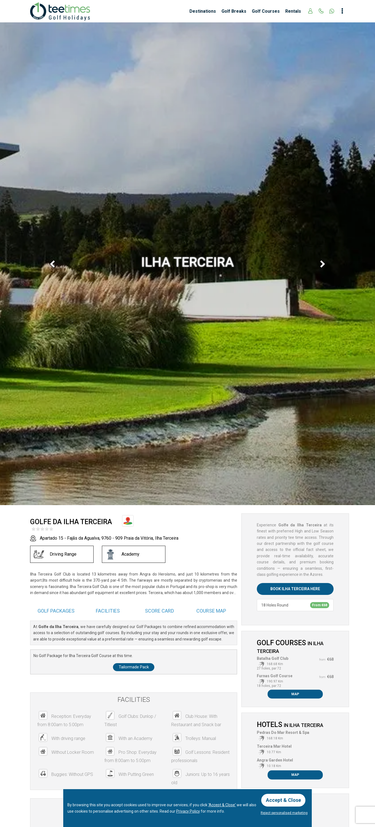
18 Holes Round (295, 605)
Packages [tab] (56, 611)
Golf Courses (266, 11)
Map (295, 694)
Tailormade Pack (134, 667)
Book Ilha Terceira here (295, 589)
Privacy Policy (188, 811)
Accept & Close (283, 800)
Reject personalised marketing (284, 813)
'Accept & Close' (222, 805)
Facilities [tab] (108, 611)
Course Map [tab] (211, 611)
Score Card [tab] (159, 611)
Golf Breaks (233, 11)
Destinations (202, 11)
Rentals (293, 11)
